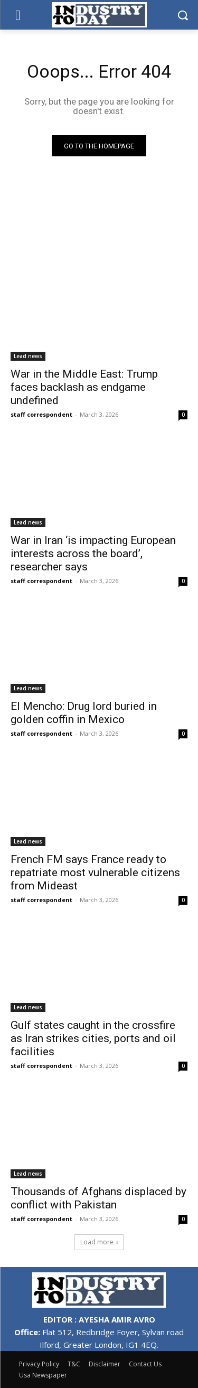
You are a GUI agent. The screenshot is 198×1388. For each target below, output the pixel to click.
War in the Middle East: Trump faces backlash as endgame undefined (84, 387)
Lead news (28, 356)
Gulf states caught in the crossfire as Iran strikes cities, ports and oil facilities (93, 1038)
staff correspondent (41, 414)
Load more (99, 1241)
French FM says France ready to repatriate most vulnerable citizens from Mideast (95, 872)
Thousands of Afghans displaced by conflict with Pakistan (98, 1198)
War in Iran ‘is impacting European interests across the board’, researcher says (93, 553)
